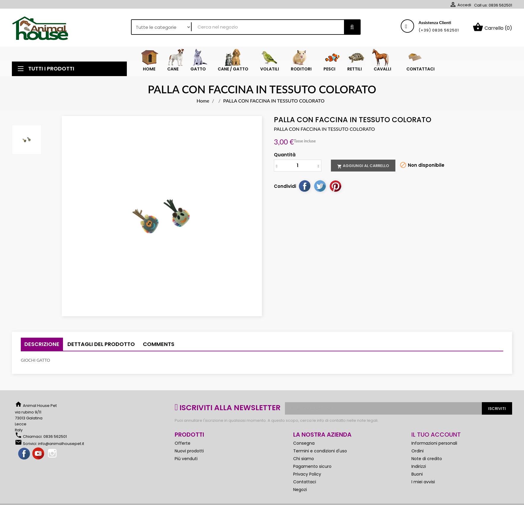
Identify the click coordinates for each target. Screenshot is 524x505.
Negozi (300, 490)
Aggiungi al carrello (363, 166)
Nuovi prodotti (189, 451)
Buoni (417, 474)
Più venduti (186, 459)
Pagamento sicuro (312, 466)
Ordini (417, 451)
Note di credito (426, 459)
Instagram (52, 453)
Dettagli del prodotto (101, 344)
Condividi (304, 186)
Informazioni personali (434, 443)
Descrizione (41, 344)
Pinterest (335, 186)
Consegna (304, 443)
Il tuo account (436, 434)
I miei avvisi (423, 482)
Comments (158, 344)
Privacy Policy (307, 474)
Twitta (320, 186)
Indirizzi (418, 466)
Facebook (24, 453)
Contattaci (304, 482)
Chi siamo (303, 459)
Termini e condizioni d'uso (320, 451)
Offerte (182, 443)
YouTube (38, 453)
